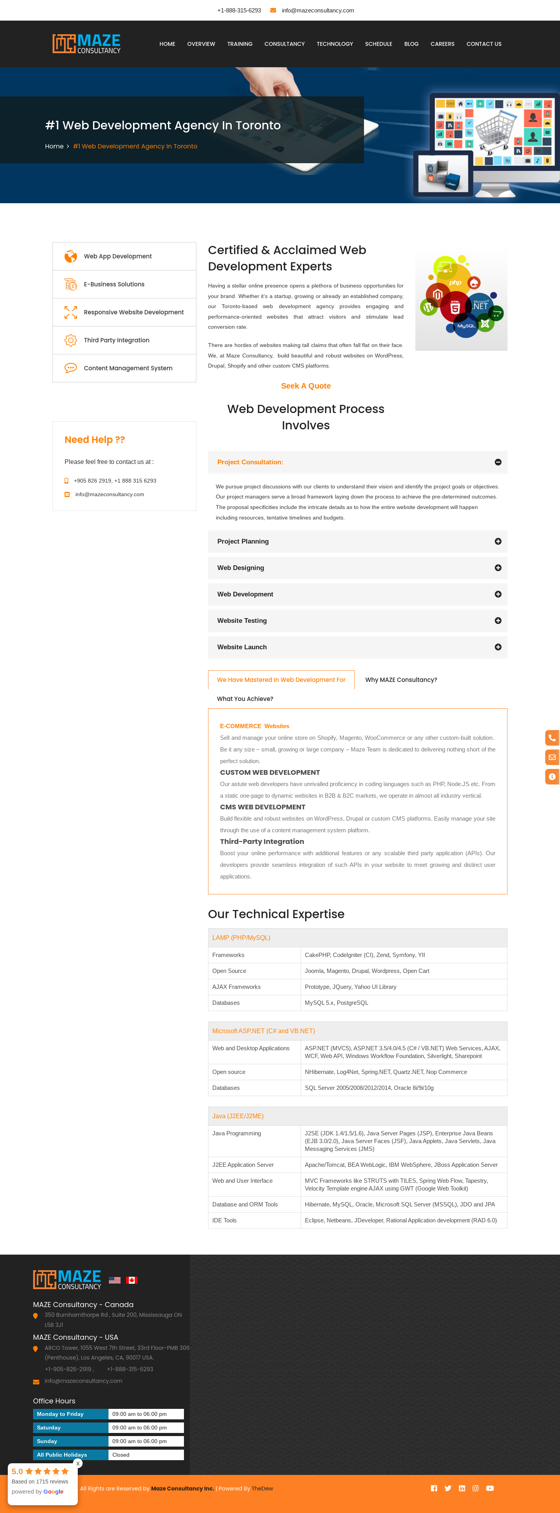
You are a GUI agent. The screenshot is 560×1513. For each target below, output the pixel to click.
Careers (443, 44)
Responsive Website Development (124, 312)
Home (167, 44)
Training (239, 44)
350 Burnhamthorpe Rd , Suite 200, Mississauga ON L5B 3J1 (113, 1319)
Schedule (378, 44)
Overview (201, 44)
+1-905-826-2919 (68, 1369)
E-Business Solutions (105, 284)
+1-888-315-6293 (233, 10)
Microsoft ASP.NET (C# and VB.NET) (263, 1031)
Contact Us (484, 44)
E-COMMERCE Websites (254, 726)
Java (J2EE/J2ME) (238, 1116)
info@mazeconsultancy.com (312, 10)
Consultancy (284, 44)
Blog (411, 44)
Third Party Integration (107, 340)
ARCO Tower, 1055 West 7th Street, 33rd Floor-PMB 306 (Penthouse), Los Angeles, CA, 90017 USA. (117, 1352)
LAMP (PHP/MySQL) (241, 937)
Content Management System (119, 368)
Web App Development (108, 256)
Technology (335, 44)
